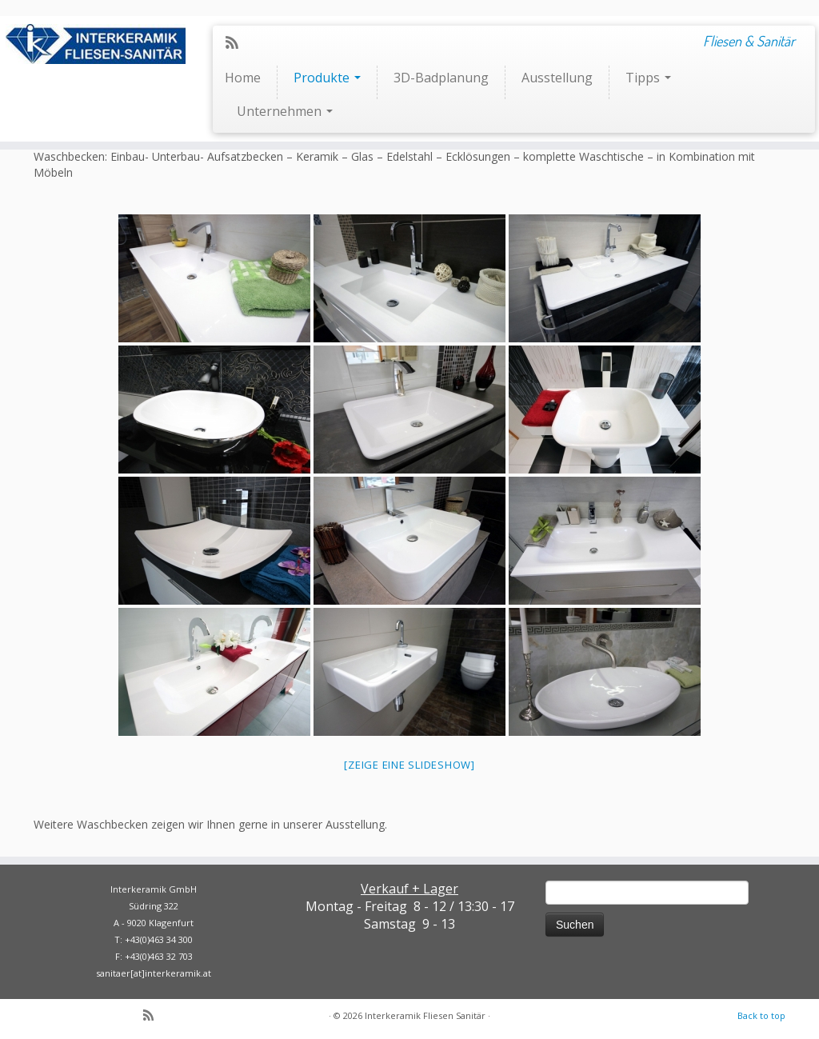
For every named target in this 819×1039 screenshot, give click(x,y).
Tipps (648, 77)
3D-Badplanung (441, 77)
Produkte (327, 77)
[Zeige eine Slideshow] (409, 764)
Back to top (761, 1015)
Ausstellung (557, 77)
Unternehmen (285, 111)
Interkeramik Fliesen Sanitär (425, 1015)
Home (243, 77)
